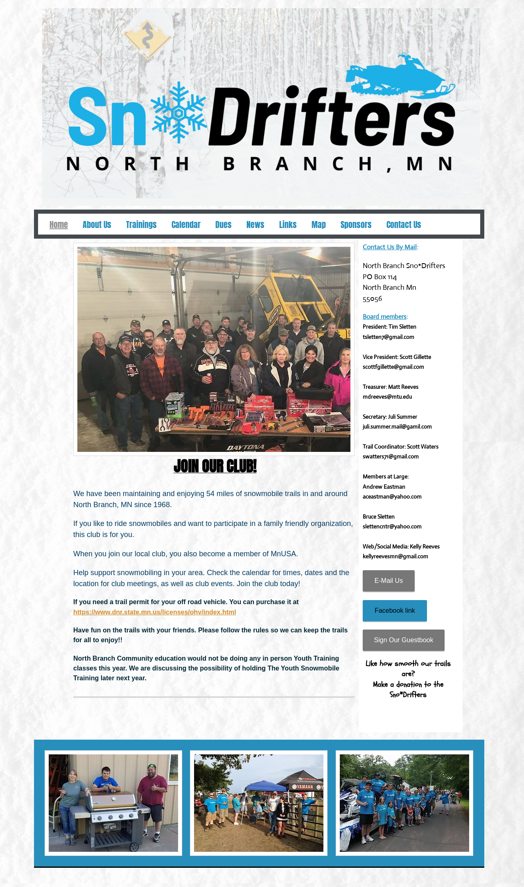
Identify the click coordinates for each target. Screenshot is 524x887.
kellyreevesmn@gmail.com (395, 556)
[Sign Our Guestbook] (404, 640)
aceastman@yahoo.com (392, 496)
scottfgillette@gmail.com (393, 366)
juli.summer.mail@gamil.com (397, 426)
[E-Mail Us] (389, 580)
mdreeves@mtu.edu (387, 396)
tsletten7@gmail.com (388, 337)
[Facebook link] (395, 610)
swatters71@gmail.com (391, 456)
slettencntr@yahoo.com (392, 526)
